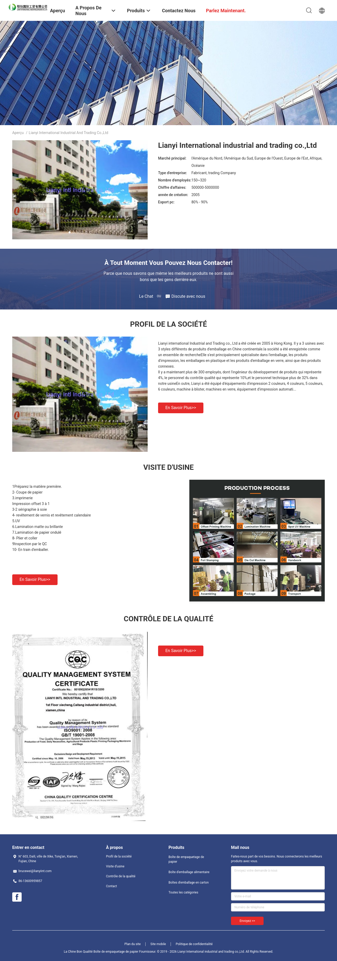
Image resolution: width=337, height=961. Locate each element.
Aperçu (18, 133)
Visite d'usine (115, 866)
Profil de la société (119, 856)
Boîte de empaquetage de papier (186, 859)
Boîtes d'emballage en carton (188, 882)
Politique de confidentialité (194, 944)
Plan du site (132, 944)
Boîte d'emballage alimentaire (188, 872)
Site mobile (158, 944)
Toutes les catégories (183, 892)
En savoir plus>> (180, 407)
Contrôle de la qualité (120, 876)
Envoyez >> (247, 921)
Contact (111, 886)
